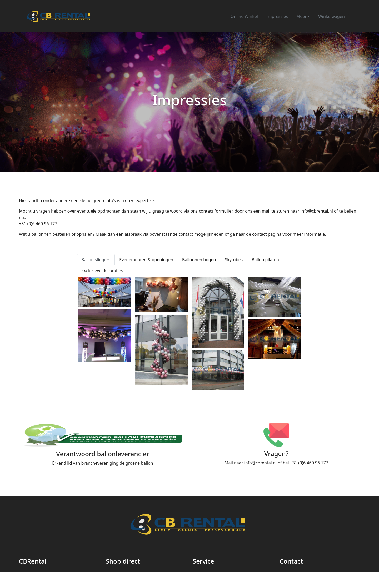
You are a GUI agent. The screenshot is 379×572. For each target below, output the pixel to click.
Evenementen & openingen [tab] (146, 260)
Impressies (277, 16)
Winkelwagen (334, 16)
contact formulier (215, 211)
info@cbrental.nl (316, 211)
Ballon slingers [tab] (95, 260)
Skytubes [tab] (234, 260)
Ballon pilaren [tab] (265, 260)
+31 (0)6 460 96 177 (38, 224)
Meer (301, 16)
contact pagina (266, 234)
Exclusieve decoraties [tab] (102, 270)
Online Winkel (244, 16)
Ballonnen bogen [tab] (199, 260)
